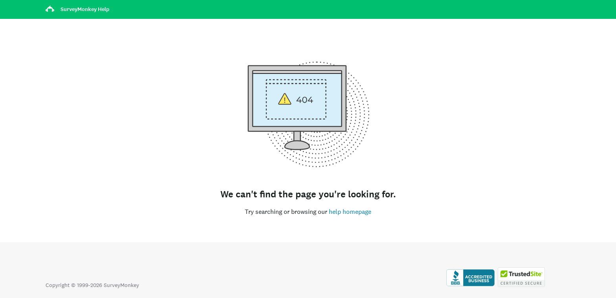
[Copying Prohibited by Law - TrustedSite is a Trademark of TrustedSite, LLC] (521, 285)
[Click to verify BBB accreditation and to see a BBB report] (470, 285)
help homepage (350, 212)
